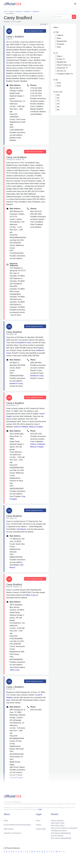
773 (58, 101)
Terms (38, 820)
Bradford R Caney (24, 342)
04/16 (62, 823)
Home (6, 820)
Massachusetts (62, 41)
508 (58, 95)
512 (58, 98)
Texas (59, 47)
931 (58, 107)
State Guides (8, 829)
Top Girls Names (57, 836)
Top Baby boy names (58, 831)
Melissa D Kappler (36, 427)
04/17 (58, 823)
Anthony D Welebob (21, 427)
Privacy (38, 825)
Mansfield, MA (61, 62)
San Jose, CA (61, 71)
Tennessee (60, 44)
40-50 (59, 83)
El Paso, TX (61, 59)
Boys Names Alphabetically (61, 838)
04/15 (53, 825)
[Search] (61, 17)
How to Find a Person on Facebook (64, 828)
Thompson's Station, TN (65, 74)
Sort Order (43, 24)
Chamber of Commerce (12, 833)
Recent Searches (57, 820)
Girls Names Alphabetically (61, 833)
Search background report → (35, 31)
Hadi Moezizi (21, 529)
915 (58, 104)
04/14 (58, 825)
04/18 (53, 823)
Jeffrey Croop (30, 595)
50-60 (59, 86)
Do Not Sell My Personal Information (17, 825)
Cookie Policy (41, 829)
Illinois (59, 38)
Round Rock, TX (62, 68)
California (60, 35)
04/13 (62, 825)
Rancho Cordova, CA (64, 65)
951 (58, 110)
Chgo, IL (60, 56)
